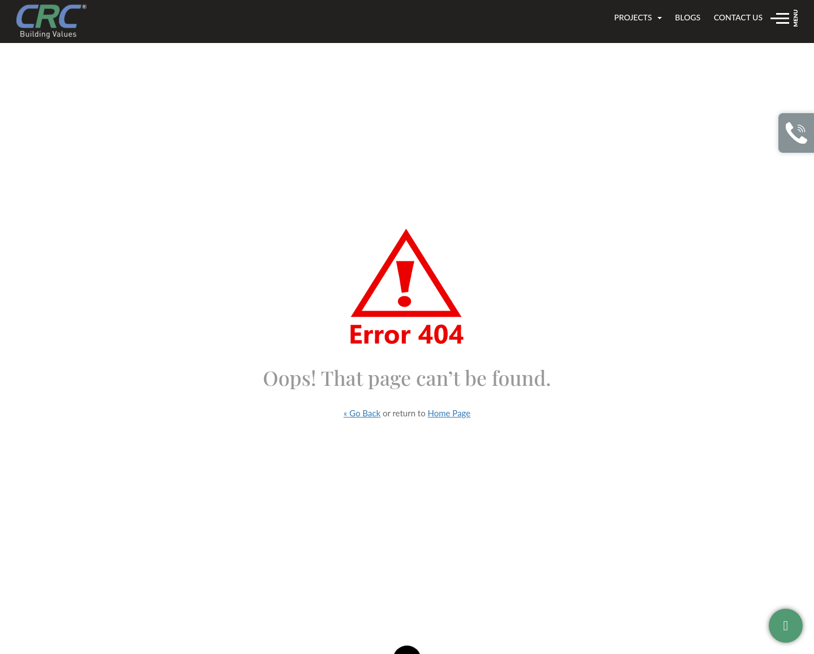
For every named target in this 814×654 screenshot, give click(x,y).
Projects (637, 17)
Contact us (738, 17)
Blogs (687, 17)
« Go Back (362, 413)
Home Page (449, 413)
